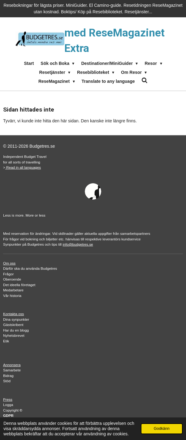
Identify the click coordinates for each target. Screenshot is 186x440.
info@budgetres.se (78, 244)
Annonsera (11, 365)
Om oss (9, 263)
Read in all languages (23, 167)
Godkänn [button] (162, 428)
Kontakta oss (13, 314)
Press (7, 399)
